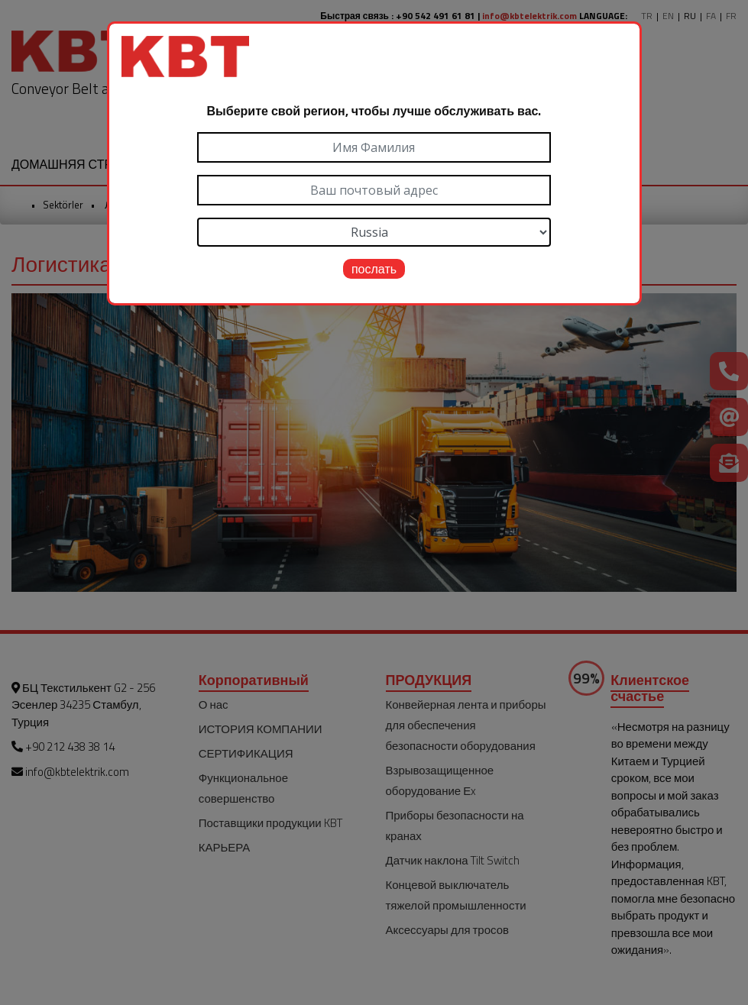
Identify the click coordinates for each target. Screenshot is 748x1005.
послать (374, 269)
